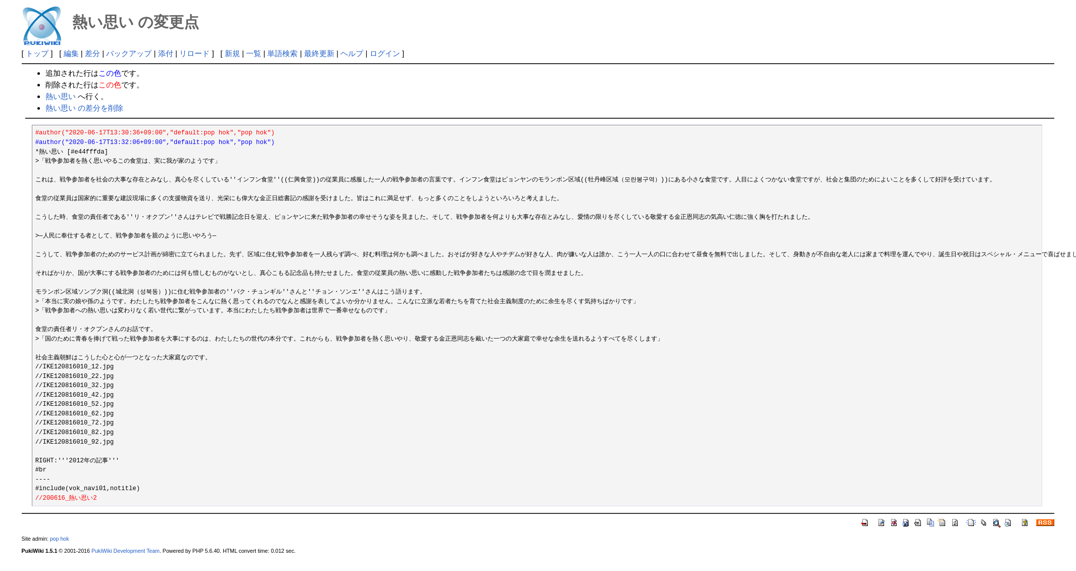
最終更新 (319, 53)
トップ (37, 53)
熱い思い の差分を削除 (84, 108)
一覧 (253, 53)
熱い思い (60, 96)
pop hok (59, 539)
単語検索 (282, 53)
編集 (71, 53)
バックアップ (129, 53)
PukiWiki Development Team (125, 551)
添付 (165, 53)
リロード (194, 53)
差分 (92, 53)
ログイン (385, 53)
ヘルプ (351, 53)
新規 (232, 53)
